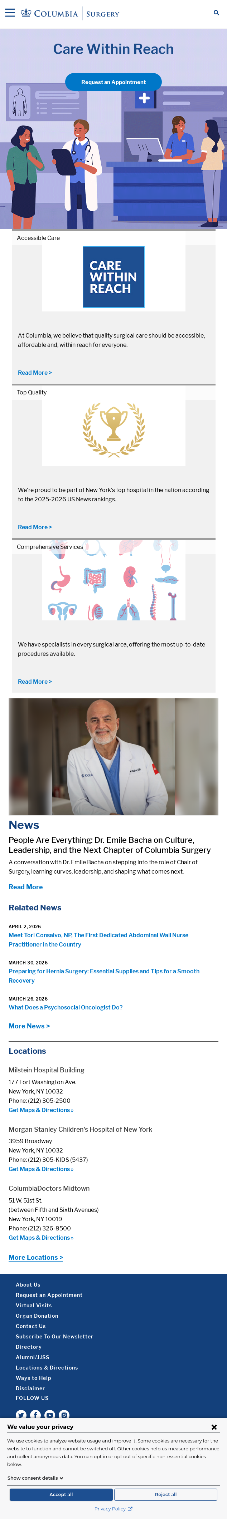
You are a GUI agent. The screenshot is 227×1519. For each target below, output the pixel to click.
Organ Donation (37, 1316)
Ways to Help (33, 1378)
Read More (26, 887)
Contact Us (31, 1326)
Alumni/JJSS (32, 1357)
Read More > (35, 372)
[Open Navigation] (10, 13)
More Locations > (36, 1257)
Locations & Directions (47, 1368)
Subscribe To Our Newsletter (54, 1336)
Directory (29, 1347)
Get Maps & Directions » (41, 1110)
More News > (29, 1026)
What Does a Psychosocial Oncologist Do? (66, 1007)
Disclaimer (30, 1388)
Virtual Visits (34, 1305)
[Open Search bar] (216, 13)
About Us (28, 1285)
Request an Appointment (113, 82)
